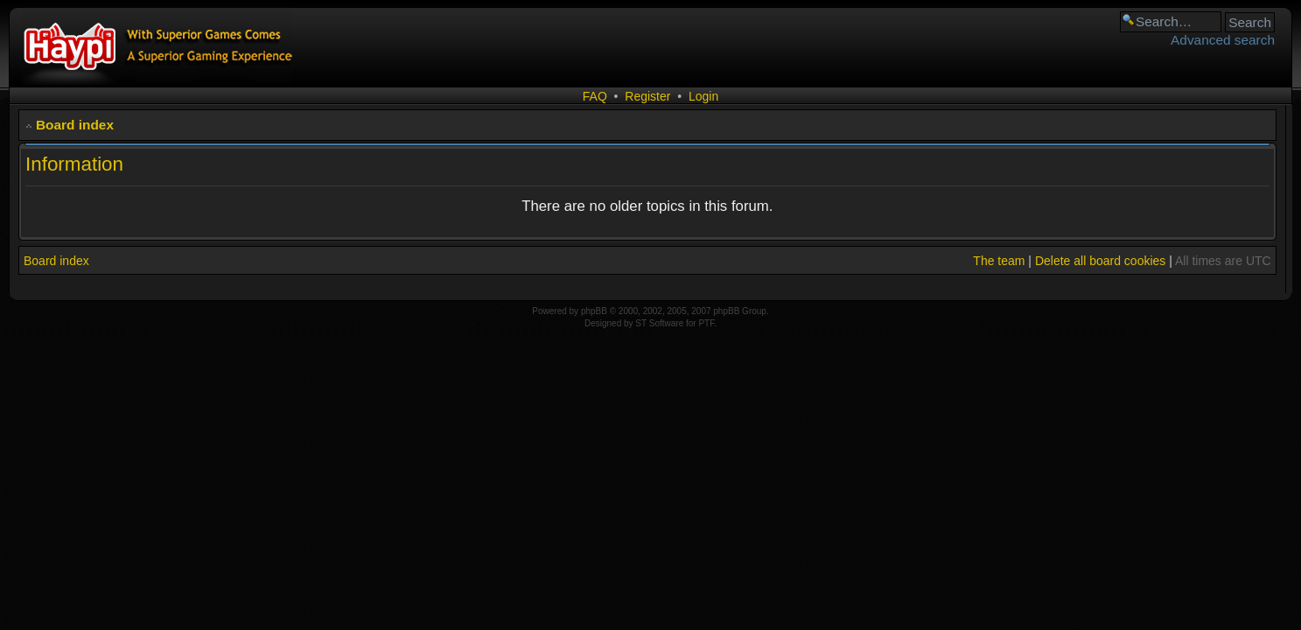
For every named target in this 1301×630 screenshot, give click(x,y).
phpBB (594, 311)
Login (703, 96)
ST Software (659, 323)
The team (999, 261)
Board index (75, 124)
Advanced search (1223, 39)
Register (647, 96)
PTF (706, 323)
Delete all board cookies (1100, 261)
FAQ (595, 96)
